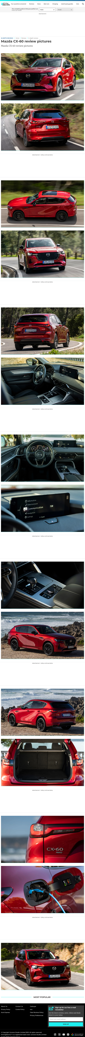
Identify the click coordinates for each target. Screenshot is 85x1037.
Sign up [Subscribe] (66, 1024)
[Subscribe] (66, 1019)
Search (83, 4)
